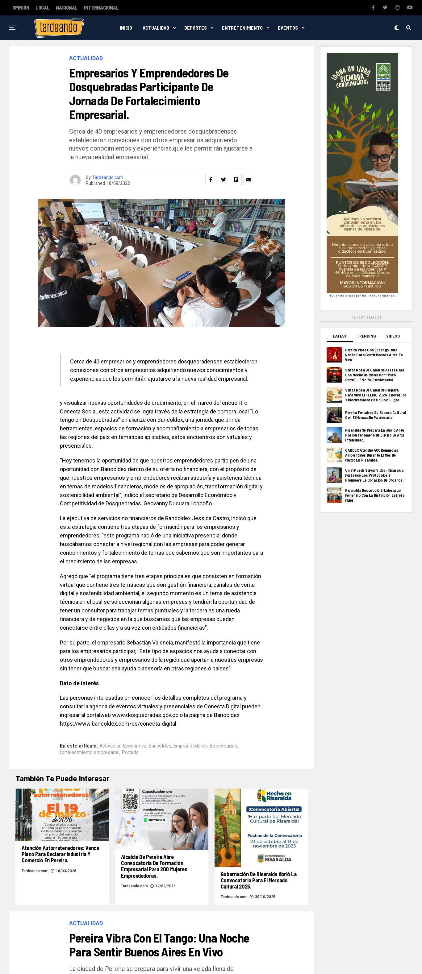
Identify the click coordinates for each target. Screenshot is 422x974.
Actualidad (156, 28)
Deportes (195, 28)
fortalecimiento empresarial (89, 752)
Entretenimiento (242, 28)
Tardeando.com (107, 177)
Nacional (67, 7)
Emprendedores (190, 746)
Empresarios (223, 746)
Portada (130, 752)
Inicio (126, 28)
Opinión (20, 7)
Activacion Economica (122, 746)
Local (43, 7)
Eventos (288, 28)
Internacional (101, 7)
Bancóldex (159, 746)
